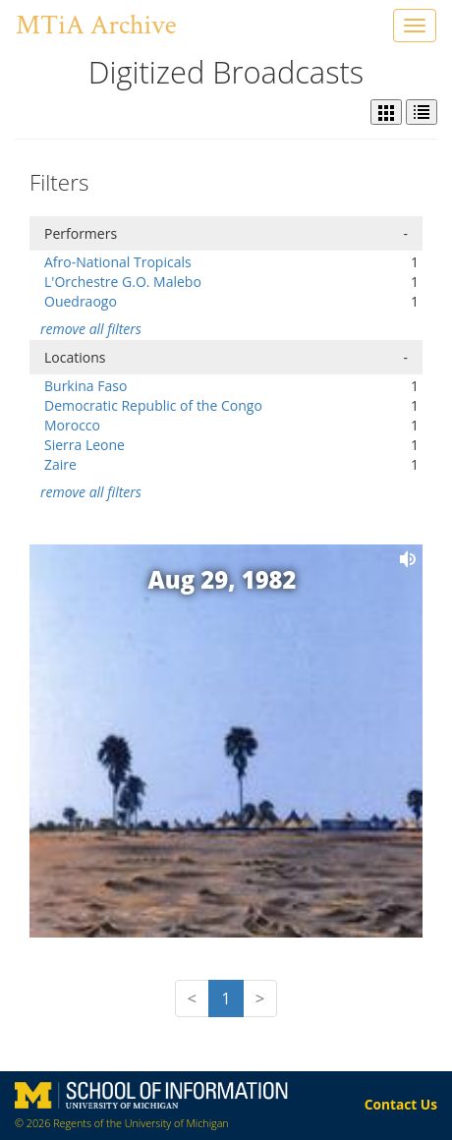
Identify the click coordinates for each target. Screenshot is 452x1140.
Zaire (60, 464)
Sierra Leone (84, 444)
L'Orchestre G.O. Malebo (122, 281)
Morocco (72, 425)
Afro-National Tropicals (118, 262)
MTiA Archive (96, 25)
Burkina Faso (85, 385)
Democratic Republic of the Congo (153, 405)
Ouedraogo (80, 301)
